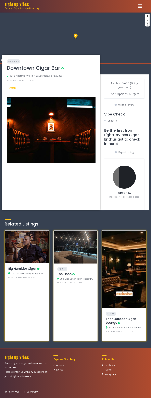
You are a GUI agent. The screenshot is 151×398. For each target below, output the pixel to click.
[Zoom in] (147, 16)
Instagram (110, 374)
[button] (76, 36)
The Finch (64, 274)
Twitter (108, 369)
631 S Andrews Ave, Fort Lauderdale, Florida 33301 (37, 75)
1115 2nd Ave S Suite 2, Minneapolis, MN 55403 (126, 327)
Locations (13, 61)
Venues (62, 269)
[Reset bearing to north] (147, 24)
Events (59, 369)
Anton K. (124, 193)
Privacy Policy (31, 391)
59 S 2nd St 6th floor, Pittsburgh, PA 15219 (77, 278)
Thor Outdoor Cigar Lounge (121, 321)
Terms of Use (12, 391)
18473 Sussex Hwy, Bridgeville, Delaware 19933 (28, 273)
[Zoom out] (147, 20)
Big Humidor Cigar (22, 269)
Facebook (109, 365)
